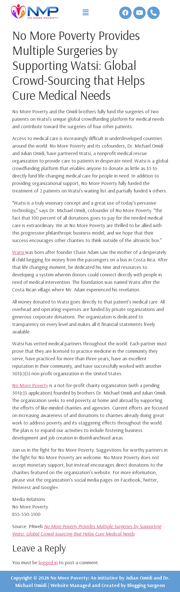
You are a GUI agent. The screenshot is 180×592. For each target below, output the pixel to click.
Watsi (18, 252)
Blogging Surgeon (146, 585)
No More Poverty (30, 385)
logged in (48, 562)
